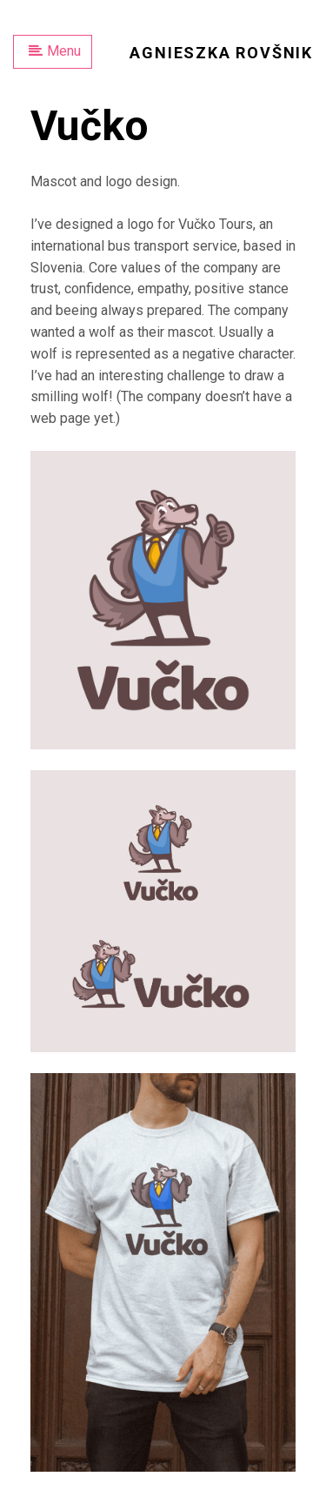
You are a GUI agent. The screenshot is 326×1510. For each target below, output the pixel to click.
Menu (55, 51)
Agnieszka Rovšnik (221, 53)
